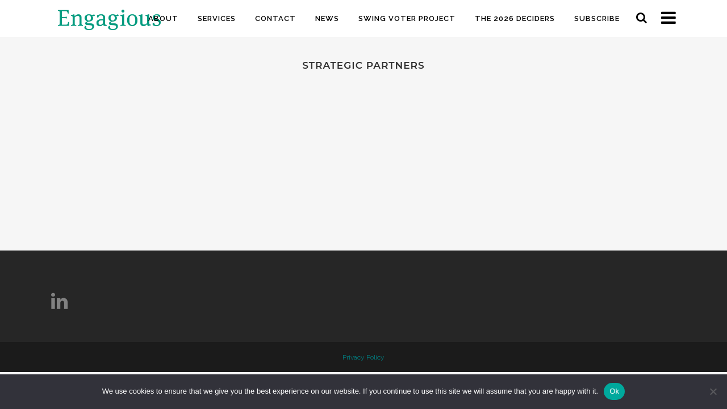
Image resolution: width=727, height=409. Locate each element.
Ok (614, 391)
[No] (712, 391)
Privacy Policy (363, 357)
